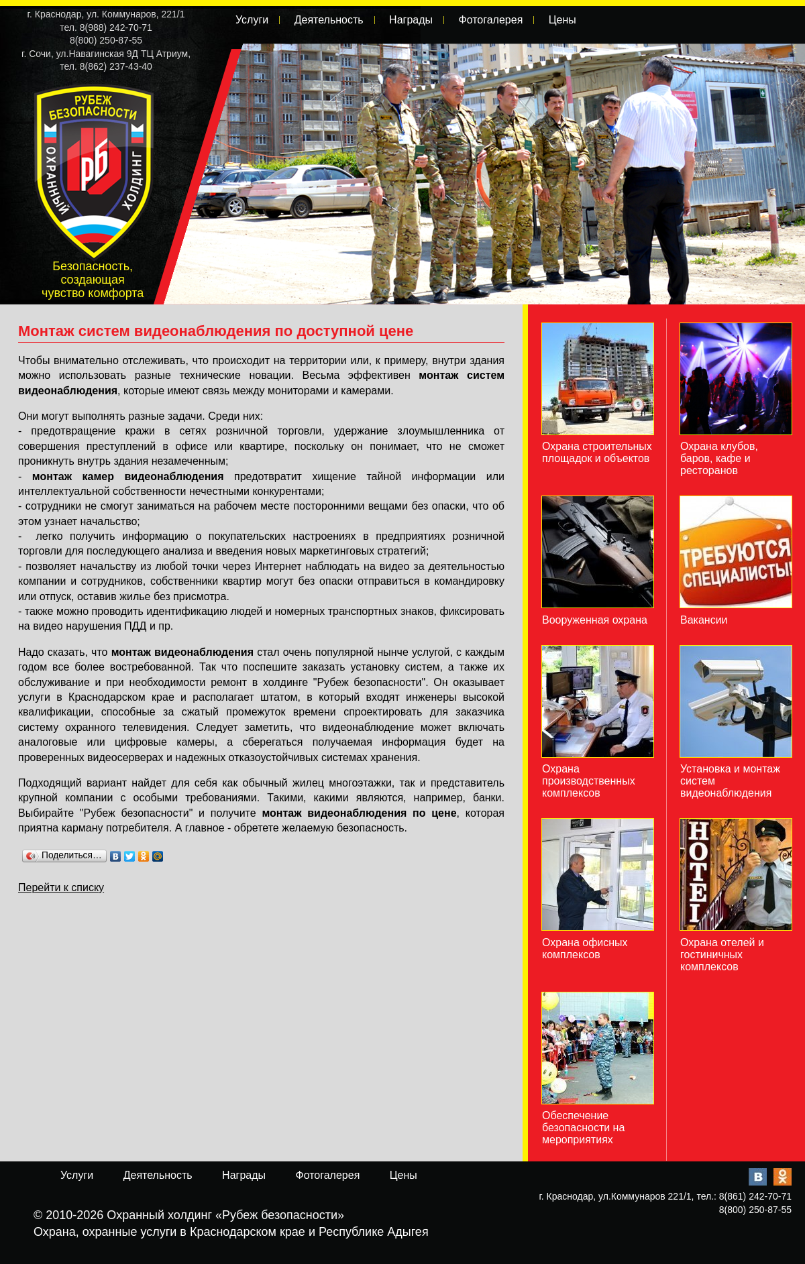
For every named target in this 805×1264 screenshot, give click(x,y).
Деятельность (329, 19)
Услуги (251, 19)
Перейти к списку (61, 887)
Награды (411, 19)
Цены (562, 19)
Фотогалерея (490, 19)
